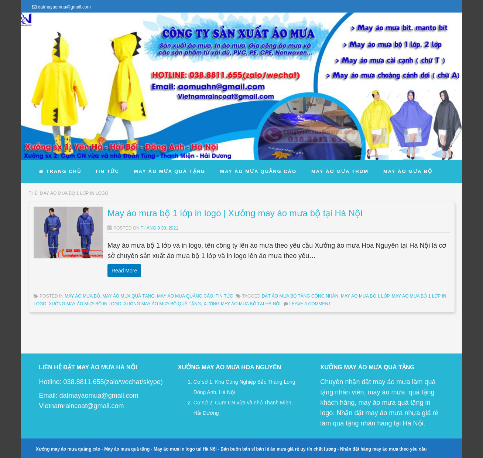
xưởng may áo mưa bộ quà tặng (162, 303)
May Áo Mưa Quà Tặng (129, 296)
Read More (124, 271)
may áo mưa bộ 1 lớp (365, 296)
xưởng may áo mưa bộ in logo (85, 303)
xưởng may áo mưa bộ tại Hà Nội (242, 303)
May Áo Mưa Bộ (82, 296)
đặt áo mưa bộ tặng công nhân (300, 296)
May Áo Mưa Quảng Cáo (185, 296)
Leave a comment (310, 303)
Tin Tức (224, 296)
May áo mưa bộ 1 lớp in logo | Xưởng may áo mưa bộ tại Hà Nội (235, 213)
